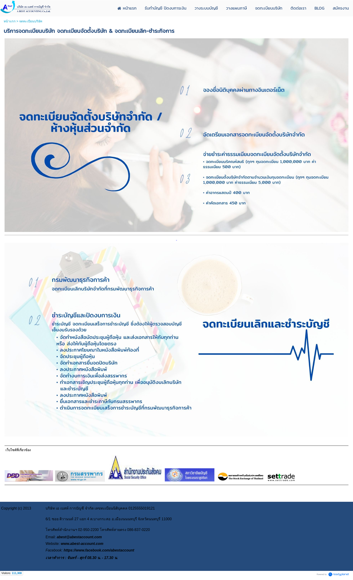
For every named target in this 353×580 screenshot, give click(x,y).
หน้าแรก (9, 21)
